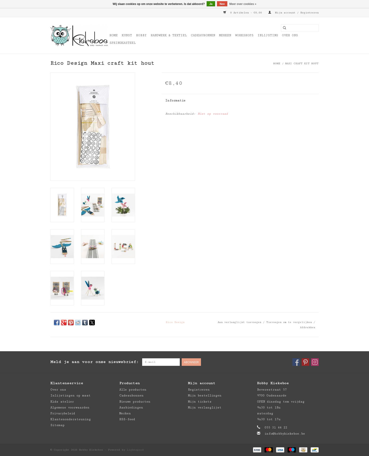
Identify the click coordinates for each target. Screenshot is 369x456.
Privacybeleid (62, 413)
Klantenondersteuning (70, 419)
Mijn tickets (200, 402)
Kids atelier (62, 402)
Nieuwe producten (134, 402)
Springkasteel (122, 43)
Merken (225, 35)
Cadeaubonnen (203, 35)
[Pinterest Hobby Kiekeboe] (305, 362)
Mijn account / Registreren (293, 12)
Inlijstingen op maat (70, 395)
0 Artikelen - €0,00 (243, 12)
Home (113, 35)
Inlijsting (267, 35)
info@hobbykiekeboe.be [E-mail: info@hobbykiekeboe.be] (285, 434)
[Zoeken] (300, 28)
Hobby (141, 35)
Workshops (244, 35)
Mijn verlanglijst (204, 407)
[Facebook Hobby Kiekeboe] (296, 362)
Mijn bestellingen (204, 395)
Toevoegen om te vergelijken (289, 322)
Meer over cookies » (243, 4)
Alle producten (132, 389)
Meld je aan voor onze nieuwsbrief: (94, 361)
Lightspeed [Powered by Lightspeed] (135, 449)
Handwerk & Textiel (169, 35)
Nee (222, 4)
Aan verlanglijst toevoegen (240, 322)
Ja (210, 4)
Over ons (290, 35)
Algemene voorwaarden (69, 407)
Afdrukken (307, 327)
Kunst (127, 35)
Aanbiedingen (131, 407)
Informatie (175, 100)
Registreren (199, 389)
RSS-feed (127, 419)
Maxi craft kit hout (302, 63)
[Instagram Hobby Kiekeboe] (315, 362)
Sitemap (57, 425)
